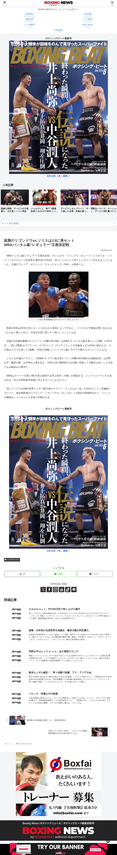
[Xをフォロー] (43, 589)
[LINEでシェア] (58, 574)
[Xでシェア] (22, 574)
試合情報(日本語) (12, 560)
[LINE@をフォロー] (74, 589)
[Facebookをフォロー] (49, 589)
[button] (112, 201)
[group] (15, 202)
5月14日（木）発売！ (58, 176)
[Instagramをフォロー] (55, 589)
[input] (58, 223)
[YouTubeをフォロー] (61, 589)
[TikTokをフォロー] (67, 589)
